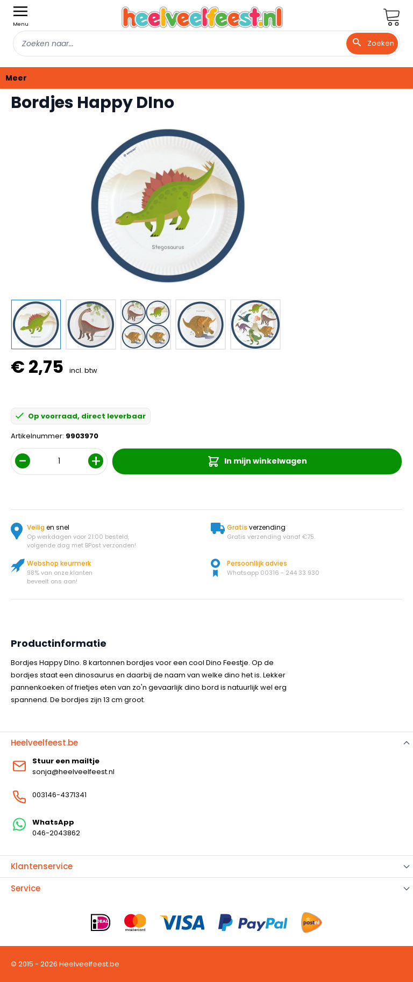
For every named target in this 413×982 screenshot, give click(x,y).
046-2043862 (56, 833)
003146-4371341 (59, 795)
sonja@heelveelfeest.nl (73, 772)
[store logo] (202, 16)
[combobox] (206, 43)
